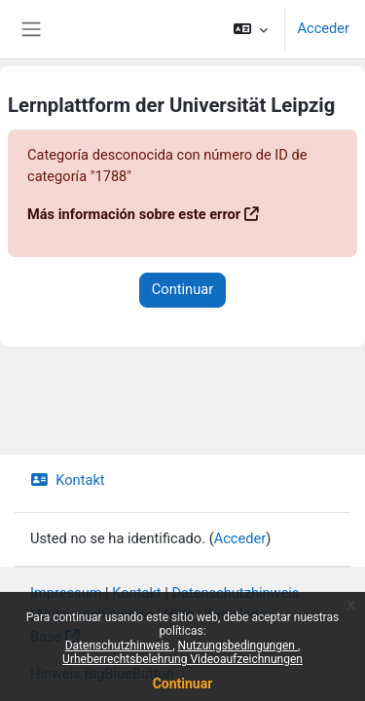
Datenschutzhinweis (119, 645)
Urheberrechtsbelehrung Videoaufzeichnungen (182, 659)
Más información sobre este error (133, 214)
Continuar (183, 683)
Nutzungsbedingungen (238, 645)
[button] (250, 29)
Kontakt (67, 480)
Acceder (323, 28)
